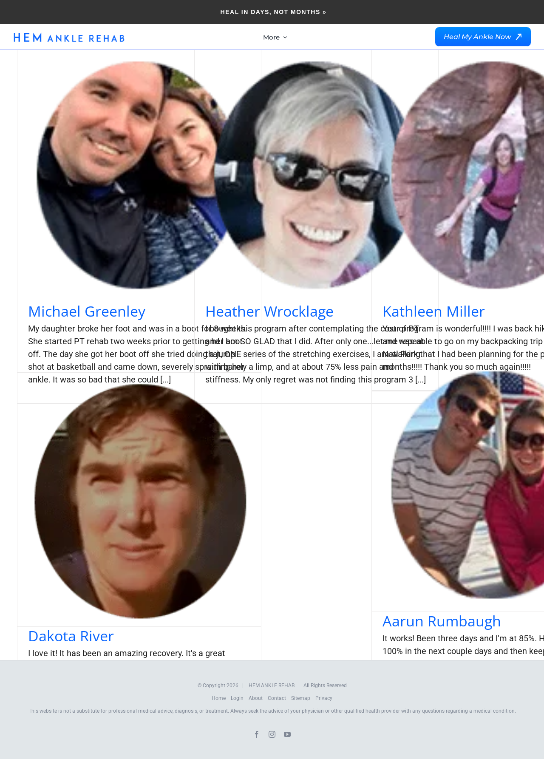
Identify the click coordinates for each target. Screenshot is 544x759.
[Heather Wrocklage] (316, 176)
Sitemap (300, 698)
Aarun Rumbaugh (441, 621)
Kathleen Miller (433, 311)
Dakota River (71, 636)
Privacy (323, 698)
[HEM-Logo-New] (68, 34)
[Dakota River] (139, 499)
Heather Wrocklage (269, 311)
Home (219, 698)
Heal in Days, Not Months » (274, 11)
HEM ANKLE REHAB (272, 685)
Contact (277, 698)
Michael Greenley (86, 311)
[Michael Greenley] (139, 176)
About (256, 698)
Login (237, 698)
